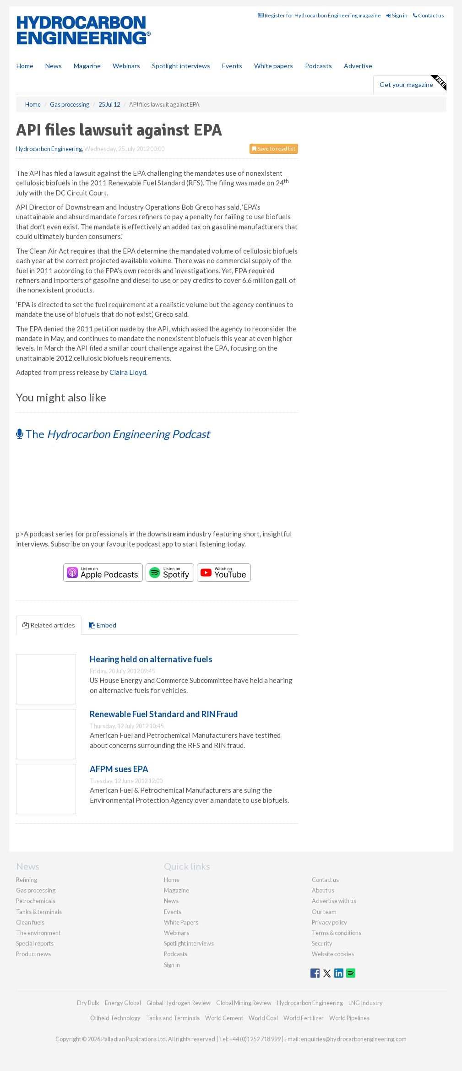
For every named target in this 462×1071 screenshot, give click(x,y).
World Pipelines (349, 1018)
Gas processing (35, 890)
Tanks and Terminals (173, 1018)
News (171, 900)
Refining (26, 879)
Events (232, 66)
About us (323, 890)
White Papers (181, 922)
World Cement (224, 1018)
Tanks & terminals (39, 911)
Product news (33, 953)
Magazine (87, 66)
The (113, 433)
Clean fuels (30, 922)
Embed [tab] (102, 625)
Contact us (428, 15)
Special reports (35, 943)
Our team (324, 911)
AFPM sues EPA (119, 769)
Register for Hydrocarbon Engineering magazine (319, 15)
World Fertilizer (303, 1018)
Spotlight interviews (181, 66)
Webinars (126, 66)
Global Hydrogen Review (179, 1002)
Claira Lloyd (127, 372)
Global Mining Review (244, 1002)
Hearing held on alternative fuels (151, 659)
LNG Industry (365, 1002)
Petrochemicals (35, 900)
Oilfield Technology (115, 1018)
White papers (273, 66)
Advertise (358, 66)
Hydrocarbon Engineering (49, 148)
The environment (38, 932)
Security (322, 943)
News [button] (53, 66)
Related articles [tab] (48, 625)
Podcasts (318, 66)
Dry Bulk (88, 1002)
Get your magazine (413, 83)
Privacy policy (329, 922)
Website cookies (333, 953)
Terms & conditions (336, 932)
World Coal (263, 1018)
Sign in (397, 15)
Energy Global (123, 1002)
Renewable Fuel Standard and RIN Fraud (164, 714)
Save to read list (273, 148)
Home (24, 66)
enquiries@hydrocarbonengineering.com (354, 1039)
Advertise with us (334, 900)
